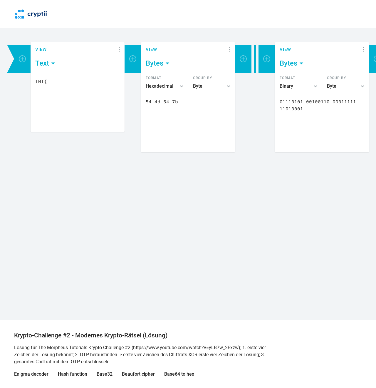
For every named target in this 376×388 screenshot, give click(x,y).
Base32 (105, 374)
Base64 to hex (179, 374)
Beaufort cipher (138, 374)
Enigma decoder (31, 374)
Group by (202, 77)
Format (153, 77)
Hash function (72, 374)
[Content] (78, 102)
